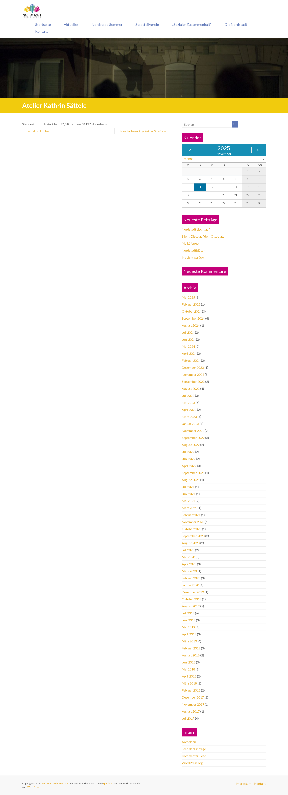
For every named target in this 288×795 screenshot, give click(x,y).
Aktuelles (71, 24)
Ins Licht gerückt (193, 257)
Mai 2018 (188, 669)
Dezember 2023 (193, 367)
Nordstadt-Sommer (107, 24)
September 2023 (193, 381)
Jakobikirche (38, 131)
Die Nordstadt (236, 24)
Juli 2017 (188, 718)
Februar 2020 (191, 578)
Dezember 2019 (193, 592)
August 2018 (191, 655)
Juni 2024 (188, 339)
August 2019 (191, 606)
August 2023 (191, 388)
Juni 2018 (188, 662)
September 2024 (193, 318)
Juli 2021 (188, 487)
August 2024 (191, 325)
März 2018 (189, 683)
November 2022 (193, 430)
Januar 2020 (190, 585)
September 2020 (193, 536)
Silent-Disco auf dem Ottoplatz (203, 236)
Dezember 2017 (193, 697)
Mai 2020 (188, 557)
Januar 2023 (190, 423)
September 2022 (193, 438)
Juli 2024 (188, 332)
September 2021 (193, 473)
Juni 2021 (188, 494)
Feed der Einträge (194, 749)
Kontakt (41, 31)
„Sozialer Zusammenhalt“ (192, 24)
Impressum (243, 783)
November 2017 (193, 704)
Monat (188, 159)
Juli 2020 (188, 550)
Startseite (43, 24)
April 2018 (189, 676)
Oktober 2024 (191, 311)
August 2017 (191, 711)
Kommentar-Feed (194, 756)
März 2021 (189, 508)
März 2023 (189, 416)
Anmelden (189, 742)
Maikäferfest (190, 243)
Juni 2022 (188, 459)
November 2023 (193, 374)
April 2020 (189, 564)
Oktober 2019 (191, 599)
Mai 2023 (188, 402)
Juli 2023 (188, 395)
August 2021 (191, 480)
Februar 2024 (191, 360)
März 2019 (189, 641)
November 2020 (193, 522)
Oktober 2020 (191, 529)
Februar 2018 (191, 690)
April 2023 (189, 409)
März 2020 (189, 571)
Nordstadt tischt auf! (196, 229)
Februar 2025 (191, 304)
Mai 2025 (188, 297)
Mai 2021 (188, 501)
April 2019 (189, 634)
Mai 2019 (188, 627)
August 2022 (191, 445)
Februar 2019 (191, 648)
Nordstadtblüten (193, 250)
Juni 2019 (188, 620)
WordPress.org (192, 763)
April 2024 (189, 353)
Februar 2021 (191, 515)
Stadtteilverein (147, 24)
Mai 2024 (188, 346)
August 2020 (191, 543)
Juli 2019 (188, 613)
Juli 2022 (188, 452)
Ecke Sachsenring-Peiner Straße (143, 131)
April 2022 (189, 466)
